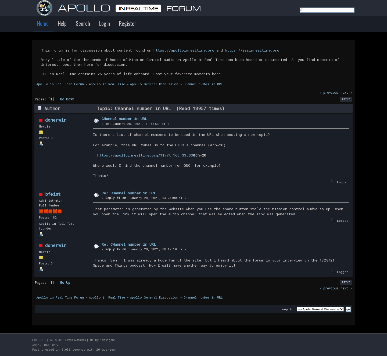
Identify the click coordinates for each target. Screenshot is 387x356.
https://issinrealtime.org (252, 50)
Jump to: (287, 309)
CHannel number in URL (124, 118)
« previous (329, 92)
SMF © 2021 (56, 340)
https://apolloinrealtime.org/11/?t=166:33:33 (145, 155)
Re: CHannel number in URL (129, 193)
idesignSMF (108, 340)
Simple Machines (75, 340)
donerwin (55, 120)
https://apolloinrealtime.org (183, 50)
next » (346, 92)
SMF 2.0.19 (39, 340)
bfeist (53, 194)
